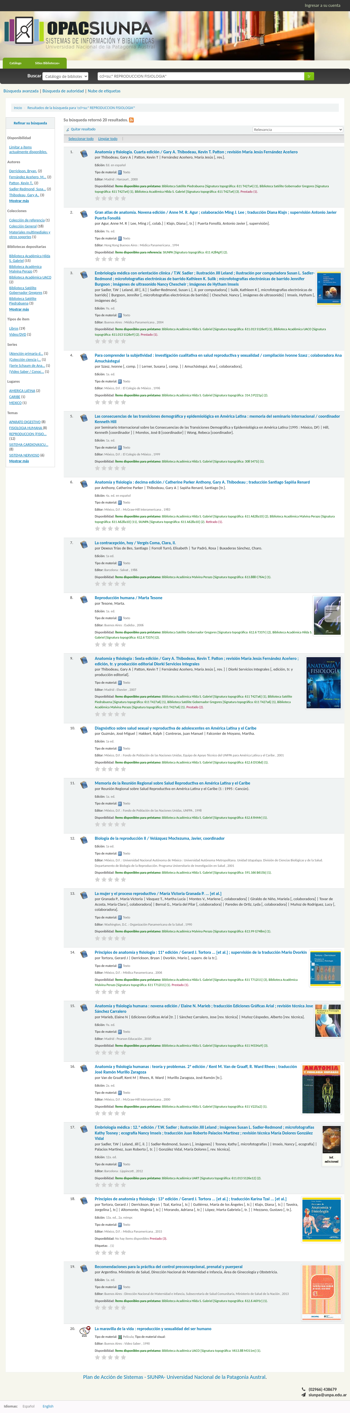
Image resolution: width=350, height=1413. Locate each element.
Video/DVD (17, 334)
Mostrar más (19, 200)
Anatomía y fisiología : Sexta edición (197, 661)
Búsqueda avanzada (21, 90)
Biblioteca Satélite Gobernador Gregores (25, 290)
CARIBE (14, 396)
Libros (13, 328)
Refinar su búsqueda (30, 123)
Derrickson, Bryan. (23, 171)
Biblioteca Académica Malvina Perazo (25, 269)
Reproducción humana (128, 597)
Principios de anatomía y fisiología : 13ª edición (191, 1198)
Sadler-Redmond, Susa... (27, 189)
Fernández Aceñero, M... (27, 177)
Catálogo (16, 63)
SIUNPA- (157, 1377)
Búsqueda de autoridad (63, 90)
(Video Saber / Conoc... (26, 371)
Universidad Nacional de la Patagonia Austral (216, 1377)
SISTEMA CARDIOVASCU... (28, 444)
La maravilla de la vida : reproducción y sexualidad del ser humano (153, 1328)
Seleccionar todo (81, 138)
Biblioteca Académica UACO (30, 277)
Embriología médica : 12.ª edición (204, 1133)
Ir (309, 76)
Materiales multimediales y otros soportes (29, 234)
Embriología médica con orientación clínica (205, 278)
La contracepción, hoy (135, 542)
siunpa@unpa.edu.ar (328, 1394)
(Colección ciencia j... (25, 359)
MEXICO (15, 402)
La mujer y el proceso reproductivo (158, 893)
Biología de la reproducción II (160, 838)
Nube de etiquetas (104, 90)
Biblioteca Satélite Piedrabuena (22, 301)
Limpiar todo (107, 138)
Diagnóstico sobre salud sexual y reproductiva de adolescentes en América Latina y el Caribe (175, 728)
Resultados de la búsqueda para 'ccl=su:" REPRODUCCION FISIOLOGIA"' (81, 108)
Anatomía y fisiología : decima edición (202, 482)
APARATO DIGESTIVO (25, 422)
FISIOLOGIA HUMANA (26, 428)
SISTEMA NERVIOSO (24, 455)
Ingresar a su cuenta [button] (322, 5)
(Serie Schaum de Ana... (27, 365)
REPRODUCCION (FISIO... (28, 434)
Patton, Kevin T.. (21, 183)
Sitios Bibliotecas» (47, 63)
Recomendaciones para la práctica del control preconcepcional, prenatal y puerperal (169, 1266)
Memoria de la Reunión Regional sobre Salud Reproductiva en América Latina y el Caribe (172, 783)
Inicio (18, 108)
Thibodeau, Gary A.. (24, 195)
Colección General (23, 226)
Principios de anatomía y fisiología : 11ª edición (201, 952)
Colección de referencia (27, 220)
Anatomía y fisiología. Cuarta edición (196, 151)
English (48, 1406)
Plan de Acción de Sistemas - (115, 1377)
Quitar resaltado (83, 129)
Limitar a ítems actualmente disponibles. (28, 149)
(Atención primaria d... (26, 353)
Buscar (35, 75)
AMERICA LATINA (22, 390)
